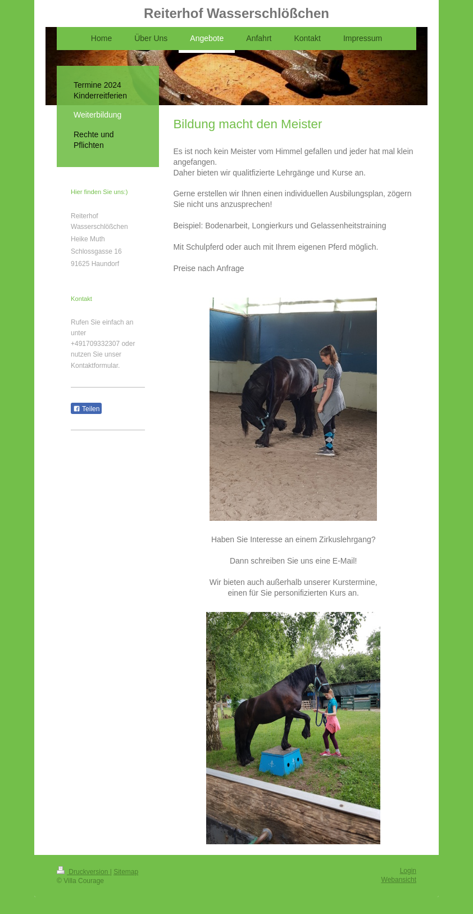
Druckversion (83, 872)
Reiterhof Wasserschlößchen (236, 13)
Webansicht (398, 880)
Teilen (86, 409)
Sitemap (125, 872)
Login (408, 871)
